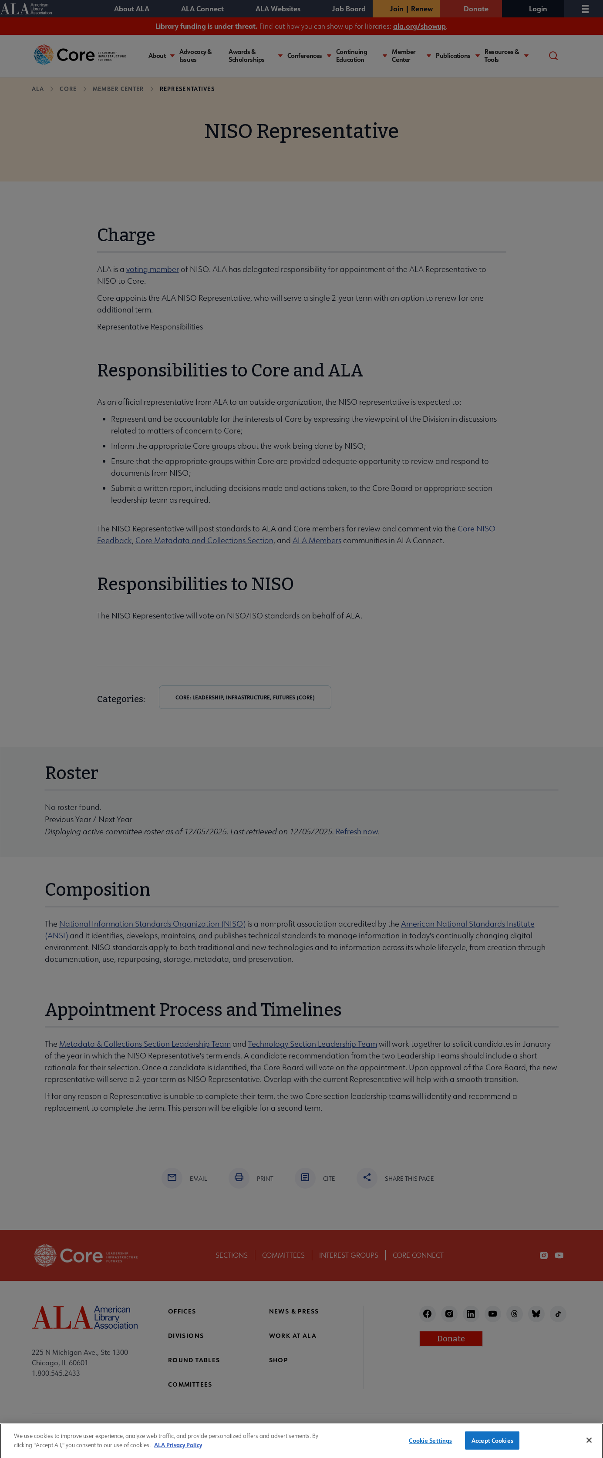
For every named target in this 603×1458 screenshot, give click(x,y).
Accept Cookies (492, 1444)
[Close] (589, 1444)
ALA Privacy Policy (178, 1448)
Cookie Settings (430, 1444)
